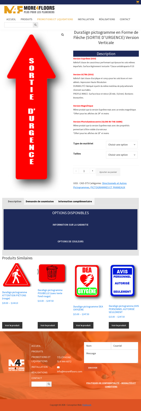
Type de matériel (83, 143)
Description (14, 201)
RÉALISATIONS (39, 372)
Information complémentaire (75, 201)
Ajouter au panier (108, 172)
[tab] (14, 201)
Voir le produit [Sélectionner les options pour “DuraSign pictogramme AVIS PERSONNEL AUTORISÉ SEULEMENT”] (119, 325)
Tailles (77, 153)
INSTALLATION (39, 367)
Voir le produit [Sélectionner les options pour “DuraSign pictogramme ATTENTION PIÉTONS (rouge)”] (12, 325)
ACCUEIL (36, 345)
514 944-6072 (64, 361)
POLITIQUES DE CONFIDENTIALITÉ (102, 383)
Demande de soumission (40, 201)
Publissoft (86, 405)
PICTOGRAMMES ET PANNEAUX (107, 187)
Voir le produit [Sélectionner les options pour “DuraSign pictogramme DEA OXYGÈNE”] (83, 325)
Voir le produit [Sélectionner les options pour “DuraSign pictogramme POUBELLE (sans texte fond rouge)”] (48, 325)
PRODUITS (37, 351)
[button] (62, 34)
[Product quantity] (84, 171)
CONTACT (36, 378)
